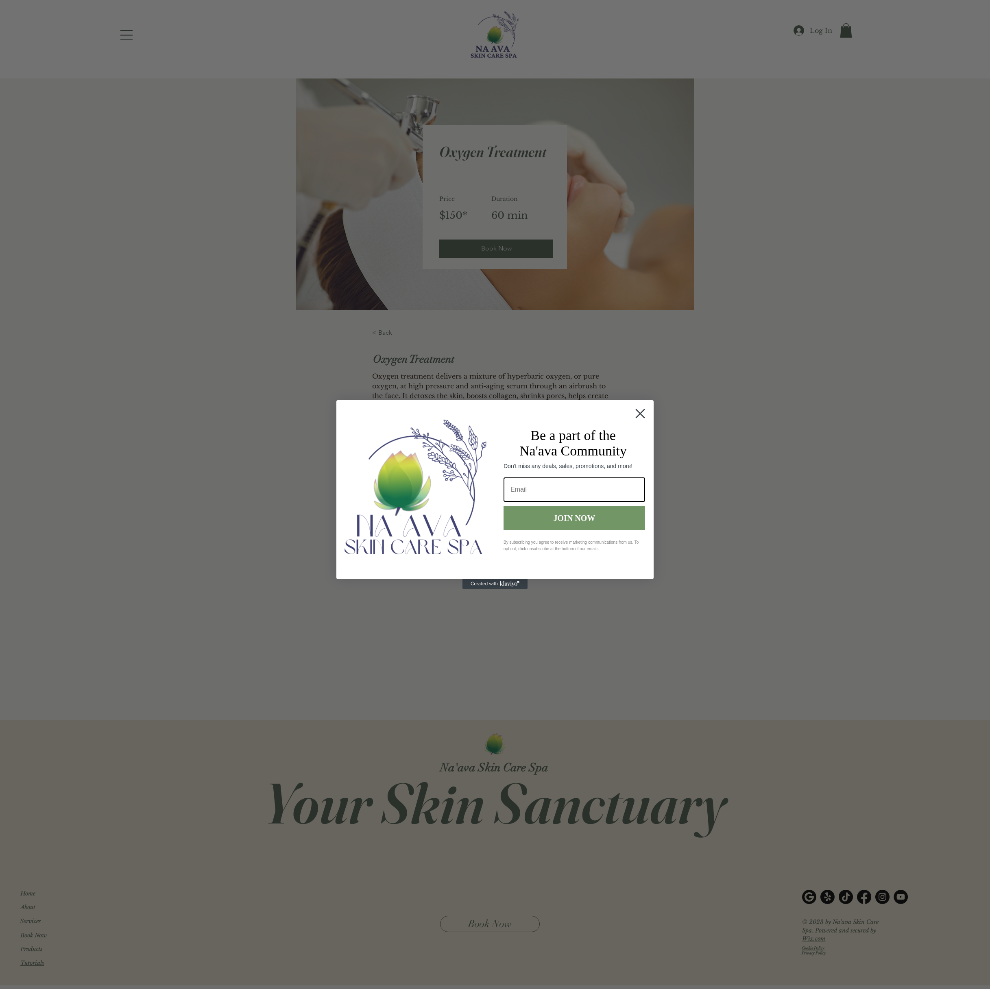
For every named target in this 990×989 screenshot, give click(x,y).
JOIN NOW (574, 518)
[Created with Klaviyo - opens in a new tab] (495, 584)
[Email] (574, 489)
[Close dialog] (640, 413)
